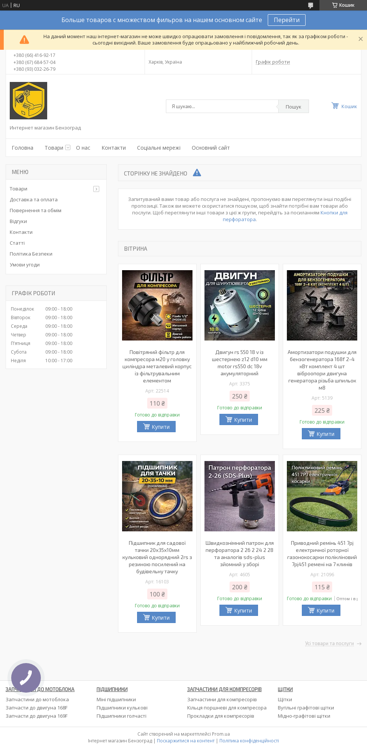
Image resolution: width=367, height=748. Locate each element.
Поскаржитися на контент (186, 741)
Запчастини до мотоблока (37, 699)
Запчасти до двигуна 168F (36, 707)
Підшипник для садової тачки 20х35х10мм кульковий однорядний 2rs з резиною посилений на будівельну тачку (157, 557)
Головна (22, 147)
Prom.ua (221, 734)
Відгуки (18, 221)
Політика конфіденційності (249, 741)
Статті (17, 242)
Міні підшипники (116, 699)
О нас (83, 147)
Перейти (287, 20)
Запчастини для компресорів (222, 699)
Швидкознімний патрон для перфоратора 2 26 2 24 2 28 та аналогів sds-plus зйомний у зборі (240, 553)
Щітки (285, 699)
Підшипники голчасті (121, 715)
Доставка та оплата (34, 199)
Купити (161, 426)
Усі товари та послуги (329, 643)
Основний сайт (211, 147)
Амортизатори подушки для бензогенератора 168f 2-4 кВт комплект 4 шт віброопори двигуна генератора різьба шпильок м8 (322, 370)
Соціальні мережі (159, 147)
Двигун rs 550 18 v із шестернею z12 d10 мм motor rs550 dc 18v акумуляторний (239, 362)
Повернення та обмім (35, 210)
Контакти (113, 147)
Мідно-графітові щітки (304, 715)
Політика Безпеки (31, 253)
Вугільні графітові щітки (306, 707)
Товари (54, 147)
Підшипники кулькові (122, 707)
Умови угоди (25, 264)
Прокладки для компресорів (220, 715)
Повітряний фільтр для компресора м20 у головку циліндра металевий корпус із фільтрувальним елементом (157, 366)
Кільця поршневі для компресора (227, 707)
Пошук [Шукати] (293, 106)
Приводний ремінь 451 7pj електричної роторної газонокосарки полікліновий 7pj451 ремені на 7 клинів (322, 553)
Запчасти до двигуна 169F (36, 715)
